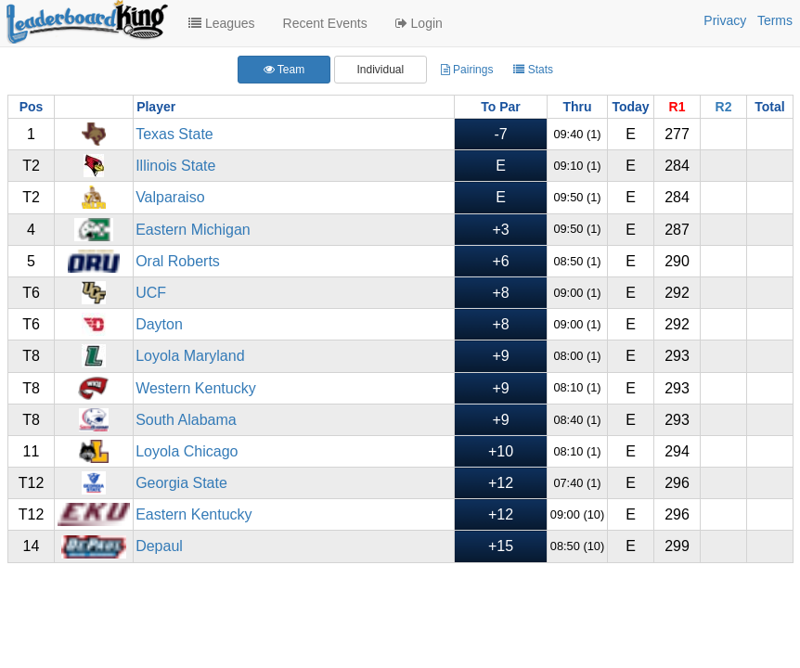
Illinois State (175, 165)
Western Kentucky (195, 388)
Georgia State (181, 483)
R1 (677, 106)
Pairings (467, 69)
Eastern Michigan (193, 230)
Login (419, 23)
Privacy (724, 20)
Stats (533, 69)
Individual (380, 69)
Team (284, 69)
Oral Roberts (177, 261)
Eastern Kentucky (193, 514)
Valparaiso (169, 197)
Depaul (159, 546)
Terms (775, 20)
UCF (150, 293)
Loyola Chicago (186, 451)
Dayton (159, 324)
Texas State (174, 134)
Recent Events (325, 23)
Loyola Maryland (189, 356)
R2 (724, 106)
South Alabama (186, 420)
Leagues (221, 23)
